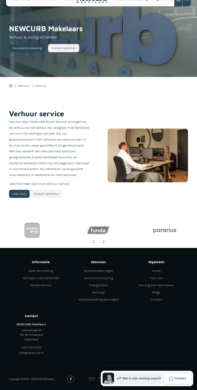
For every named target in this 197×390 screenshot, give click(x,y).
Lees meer (19, 194)
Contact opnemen (63, 48)
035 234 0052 (31, 347)
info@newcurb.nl (31, 353)
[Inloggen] (178, 10)
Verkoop (12, 10)
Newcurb (54, 10)
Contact (168, 10)
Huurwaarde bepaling (27, 48)
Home (91, 377)
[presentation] (94, 242)
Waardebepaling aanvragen (144, 10)
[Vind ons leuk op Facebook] (70, 379)
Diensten (71, 10)
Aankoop (24, 10)
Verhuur (38, 10)
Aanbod (120, 10)
